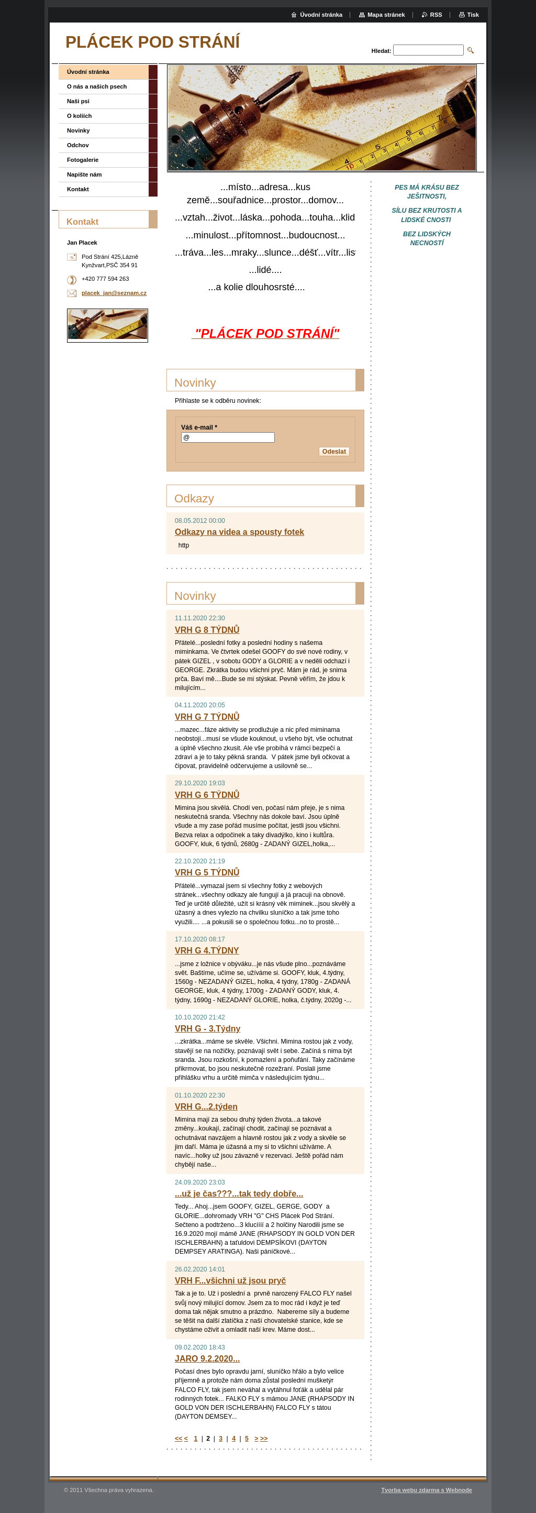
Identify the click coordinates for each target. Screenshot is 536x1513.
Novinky (78, 130)
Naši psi (78, 101)
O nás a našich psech (97, 86)
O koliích (79, 116)
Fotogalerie (82, 160)
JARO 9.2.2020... (207, 1358)
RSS (436, 15)
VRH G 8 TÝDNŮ (207, 630)
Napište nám (84, 174)
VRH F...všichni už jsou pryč (230, 1280)
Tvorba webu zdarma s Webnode (426, 1490)
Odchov (78, 145)
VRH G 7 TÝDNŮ (207, 716)
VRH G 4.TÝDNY (207, 950)
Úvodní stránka (88, 72)
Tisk (473, 15)
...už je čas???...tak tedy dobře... (239, 1193)
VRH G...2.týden (206, 1106)
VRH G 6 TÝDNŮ (207, 795)
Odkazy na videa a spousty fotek (239, 532)
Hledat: (382, 51)
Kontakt (78, 189)
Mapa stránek (386, 15)
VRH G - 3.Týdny (207, 1028)
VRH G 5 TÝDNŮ (207, 872)
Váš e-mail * (199, 427)
